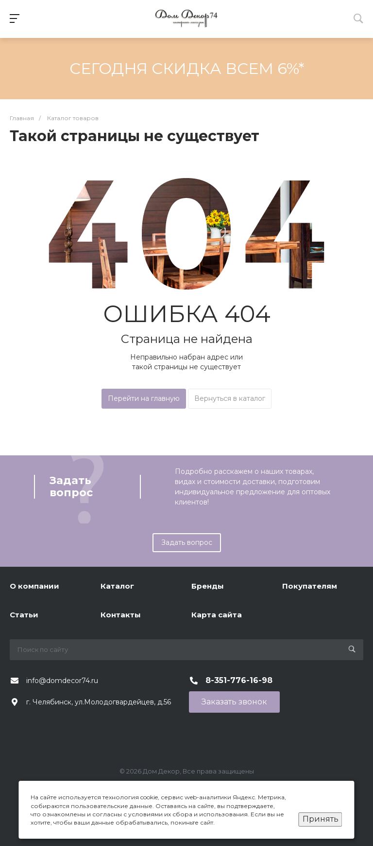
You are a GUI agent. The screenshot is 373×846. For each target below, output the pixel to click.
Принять (321, 819)
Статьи (24, 614)
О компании (34, 586)
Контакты (121, 614)
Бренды (207, 586)
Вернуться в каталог (229, 398)
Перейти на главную (144, 398)
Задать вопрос (186, 542)
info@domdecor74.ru (62, 680)
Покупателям (309, 586)
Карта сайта (216, 614)
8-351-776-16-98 (238, 680)
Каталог (117, 586)
